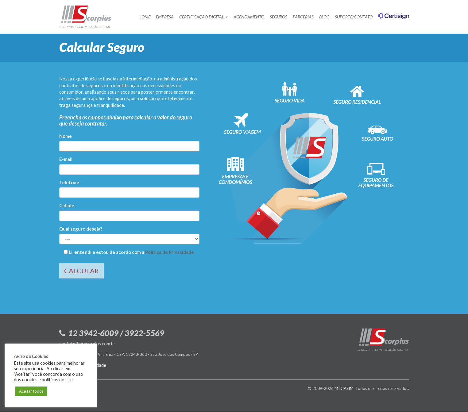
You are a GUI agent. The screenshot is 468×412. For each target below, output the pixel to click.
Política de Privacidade (169, 252)
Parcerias (303, 16)
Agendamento (249, 16)
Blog (324, 16)
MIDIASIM (344, 388)
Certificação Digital (203, 16)
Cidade (66, 205)
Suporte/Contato (354, 16)
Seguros (278, 16)
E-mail (65, 159)
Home (144, 16)
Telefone (69, 182)
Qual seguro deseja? (80, 228)
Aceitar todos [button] (31, 391)
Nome (65, 136)
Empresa (165, 16)
